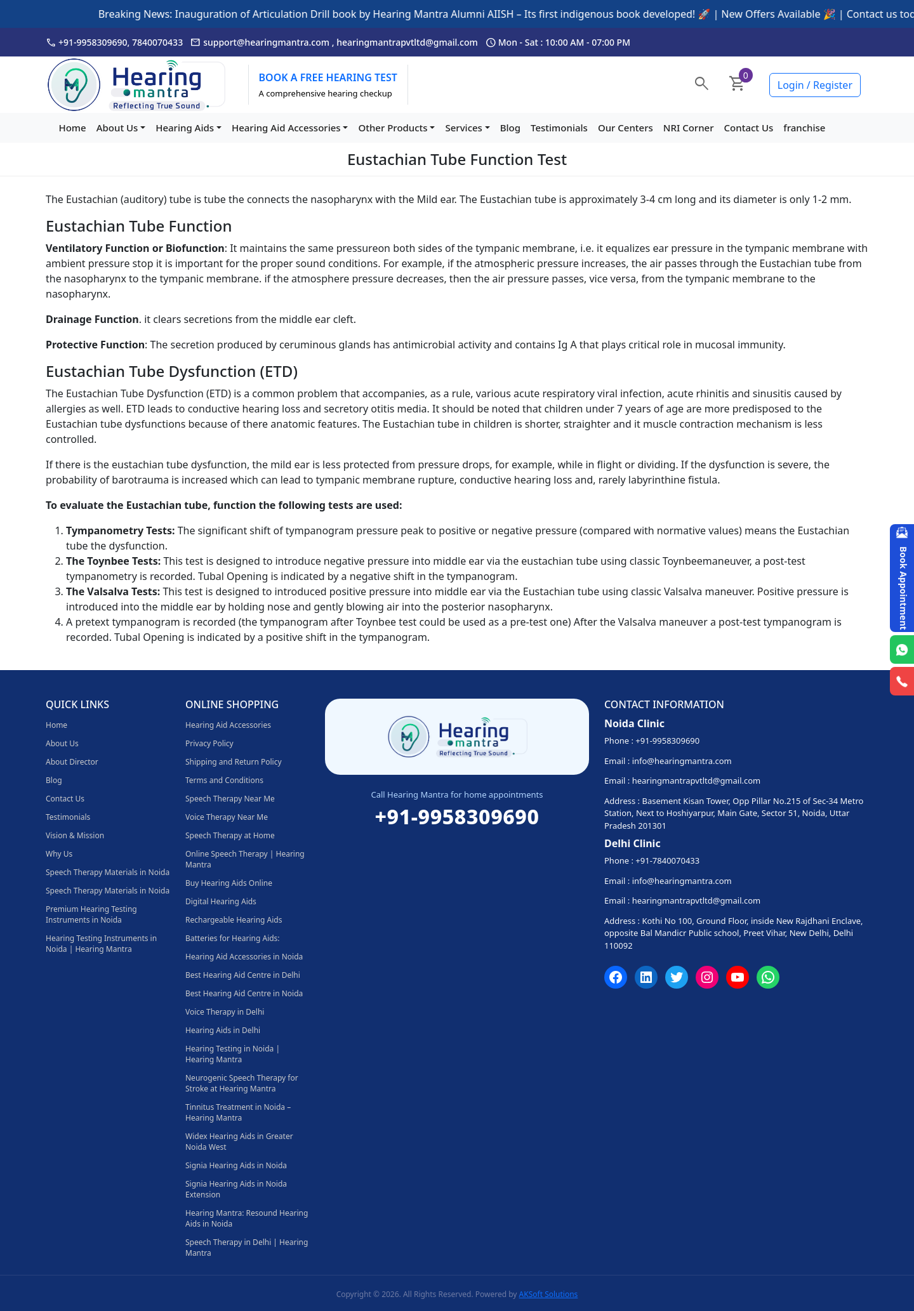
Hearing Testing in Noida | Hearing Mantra (232, 1054)
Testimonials (559, 127)
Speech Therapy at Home (230, 835)
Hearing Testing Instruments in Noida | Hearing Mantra (101, 943)
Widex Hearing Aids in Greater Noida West (239, 1141)
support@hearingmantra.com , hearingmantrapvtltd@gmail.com (334, 42)
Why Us (59, 853)
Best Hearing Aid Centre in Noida (244, 993)
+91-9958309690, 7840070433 (114, 42)
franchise (804, 127)
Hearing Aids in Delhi (222, 1030)
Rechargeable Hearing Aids (233, 919)
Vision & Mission (75, 835)
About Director (72, 761)
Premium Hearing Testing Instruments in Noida (91, 914)
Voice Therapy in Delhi (224, 1011)
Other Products (392, 127)
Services (463, 127)
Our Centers (625, 127)
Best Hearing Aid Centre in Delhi (242, 975)
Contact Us (749, 127)
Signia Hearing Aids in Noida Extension (236, 1189)
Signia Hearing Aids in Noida (236, 1165)
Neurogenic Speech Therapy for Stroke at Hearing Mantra (241, 1083)
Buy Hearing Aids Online (228, 883)
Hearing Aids (185, 127)
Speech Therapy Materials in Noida (107, 872)
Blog (510, 127)
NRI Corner (688, 127)
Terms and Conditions (224, 780)
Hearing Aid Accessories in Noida (244, 956)
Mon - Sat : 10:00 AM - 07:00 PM (558, 42)
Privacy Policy (209, 743)
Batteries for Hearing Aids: (232, 938)
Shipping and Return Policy (233, 761)
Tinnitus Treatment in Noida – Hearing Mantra (238, 1112)
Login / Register (815, 85)
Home (72, 127)
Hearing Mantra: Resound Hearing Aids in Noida (246, 1218)
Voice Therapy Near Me (226, 817)
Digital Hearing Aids (220, 901)
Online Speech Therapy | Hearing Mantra (245, 859)
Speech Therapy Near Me (230, 798)
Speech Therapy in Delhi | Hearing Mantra (246, 1247)
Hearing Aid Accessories (286, 127)
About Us (117, 127)
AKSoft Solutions (548, 1294)
